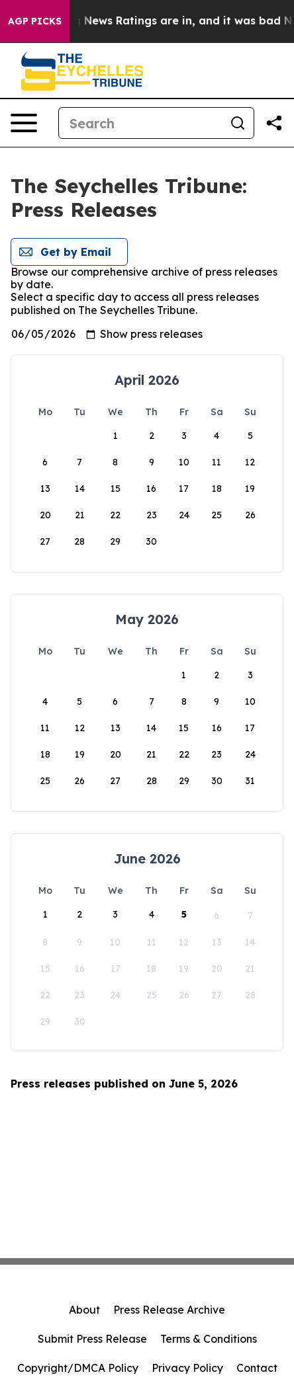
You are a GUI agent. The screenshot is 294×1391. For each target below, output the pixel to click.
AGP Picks (35, 21)
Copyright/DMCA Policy (77, 1367)
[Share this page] (274, 123)
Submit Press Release (92, 1338)
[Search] (140, 123)
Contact (256, 1367)
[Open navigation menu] (24, 123)
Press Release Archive (169, 1309)
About (84, 1309)
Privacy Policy (187, 1367)
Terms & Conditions (208, 1338)
